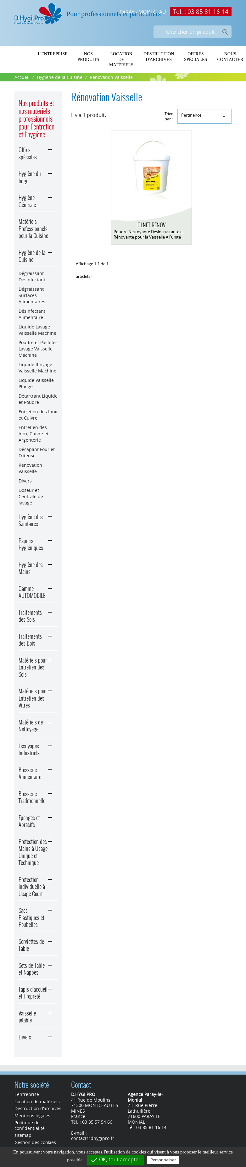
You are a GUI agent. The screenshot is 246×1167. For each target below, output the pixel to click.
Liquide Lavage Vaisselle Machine (37, 330)
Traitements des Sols (30, 616)
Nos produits (88, 57)
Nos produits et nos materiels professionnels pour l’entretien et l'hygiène (36, 119)
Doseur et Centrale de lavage (31, 496)
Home (21, 54)
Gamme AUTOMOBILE (32, 592)
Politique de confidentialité (29, 1125)
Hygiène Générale (27, 201)
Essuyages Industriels (29, 749)
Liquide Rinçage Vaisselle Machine (37, 367)
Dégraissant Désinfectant (32, 276)
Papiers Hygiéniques (31, 544)
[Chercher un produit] (193, 31)
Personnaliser (163, 1160)
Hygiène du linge (30, 177)
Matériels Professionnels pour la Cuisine (33, 228)
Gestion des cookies (35, 1142)
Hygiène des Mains (31, 568)
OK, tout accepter (115, 1160)
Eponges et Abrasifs (29, 821)
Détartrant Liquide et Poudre (38, 399)
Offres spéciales (195, 57)
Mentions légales (32, 1116)
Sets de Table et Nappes (32, 969)
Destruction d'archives (158, 57)
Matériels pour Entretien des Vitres (33, 698)
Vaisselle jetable (27, 1017)
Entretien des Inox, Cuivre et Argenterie (33, 433)
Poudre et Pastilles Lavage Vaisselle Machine (38, 348)
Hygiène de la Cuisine (32, 256)
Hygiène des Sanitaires (31, 520)
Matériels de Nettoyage (31, 726)
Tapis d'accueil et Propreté (33, 993)
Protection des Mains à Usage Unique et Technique (33, 852)
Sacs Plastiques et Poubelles (31, 917)
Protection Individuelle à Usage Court (32, 886)
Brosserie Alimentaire (30, 773)
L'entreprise (52, 54)
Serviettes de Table (31, 945)
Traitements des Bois (30, 640)
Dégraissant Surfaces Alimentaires (32, 295)
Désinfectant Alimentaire (32, 314)
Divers (25, 481)
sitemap (22, 1135)
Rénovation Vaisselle (30, 468)
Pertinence (204, 116)
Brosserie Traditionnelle (32, 797)
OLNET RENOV (151, 225)
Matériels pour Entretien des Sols (33, 667)
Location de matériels (121, 59)
